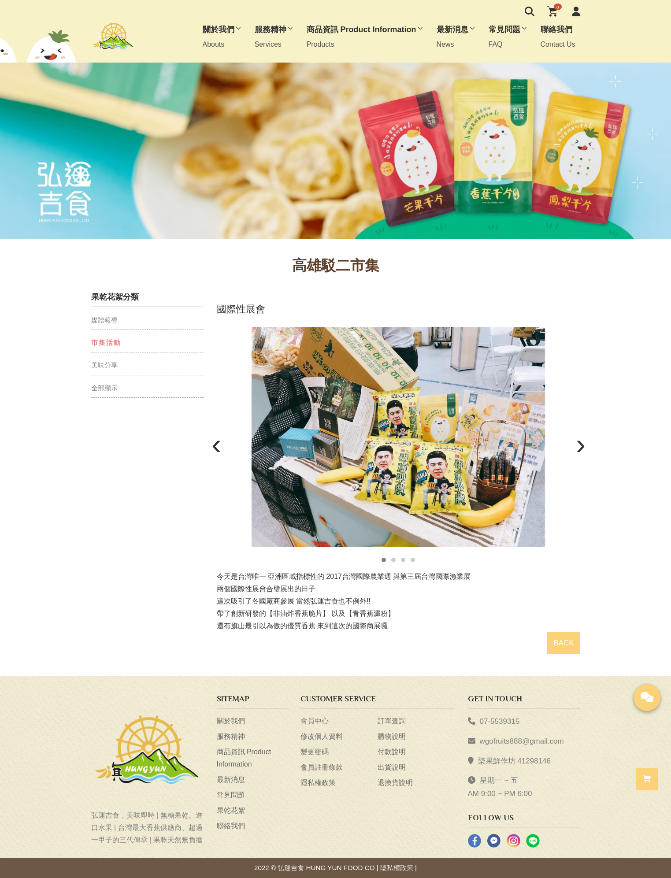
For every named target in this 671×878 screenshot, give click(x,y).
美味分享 (104, 365)
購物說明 (392, 736)
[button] (384, 560)
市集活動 (106, 342)
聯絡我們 (231, 826)
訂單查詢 (392, 721)
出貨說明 (392, 767)
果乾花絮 (231, 810)
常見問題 (231, 795)
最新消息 (231, 779)
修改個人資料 (321, 736)
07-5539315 (500, 721)
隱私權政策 (318, 782)
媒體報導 (104, 320)
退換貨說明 (395, 782)
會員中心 (314, 721)
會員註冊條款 (321, 767)
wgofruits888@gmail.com (522, 741)
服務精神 (231, 736)
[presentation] (217, 446)
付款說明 (392, 752)
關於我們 (231, 721)
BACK (563, 643)
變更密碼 (314, 752)
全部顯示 (104, 388)
